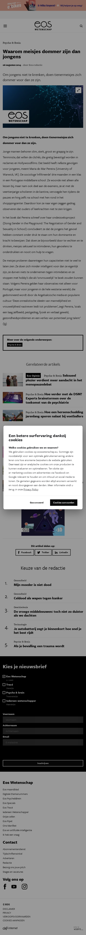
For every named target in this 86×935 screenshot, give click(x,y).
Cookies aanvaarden (63, 502)
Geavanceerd (37, 502)
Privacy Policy (30, 489)
